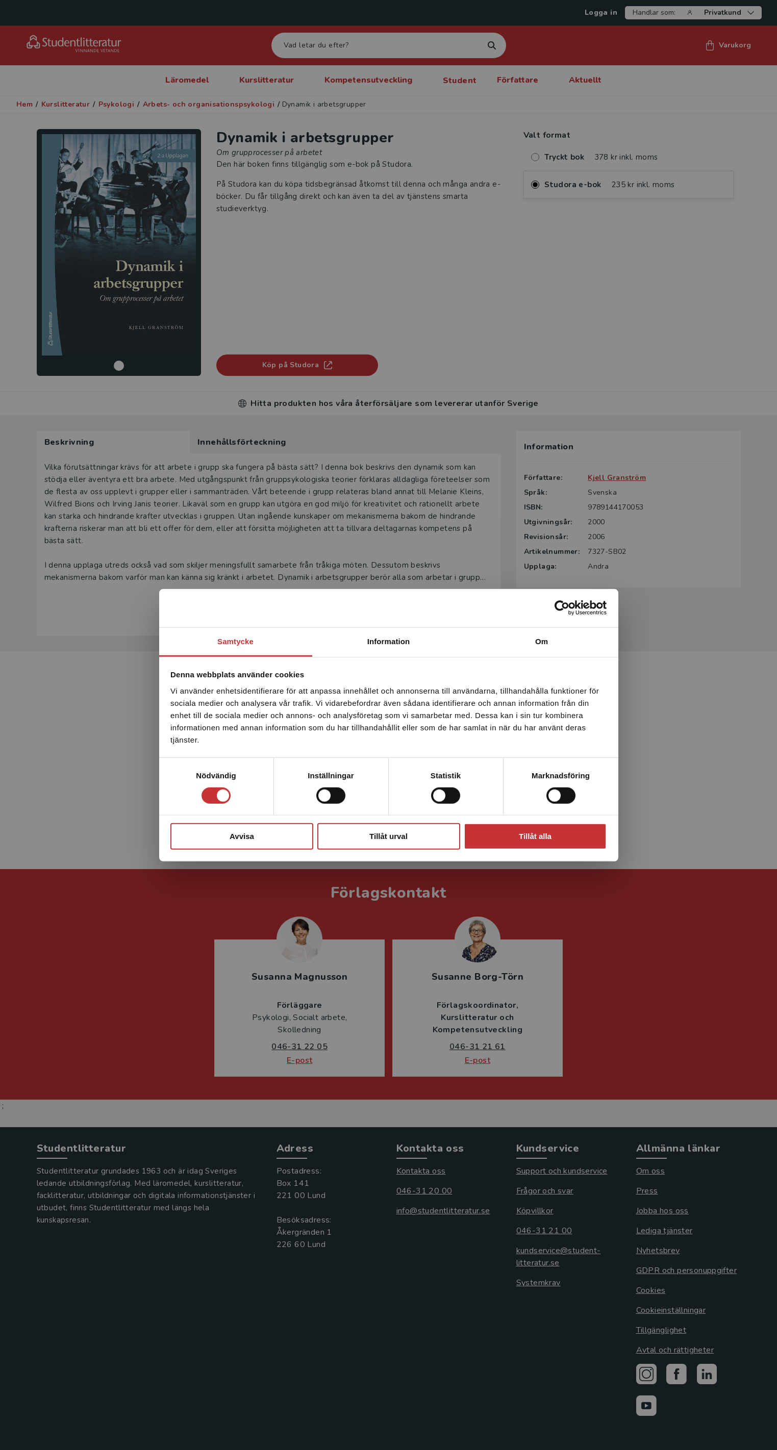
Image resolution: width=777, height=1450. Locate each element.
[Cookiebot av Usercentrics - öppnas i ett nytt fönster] (562, 608)
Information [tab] (388, 641)
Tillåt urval (388, 836)
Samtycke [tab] (235, 641)
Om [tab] (541, 641)
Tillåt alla (535, 836)
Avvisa (242, 836)
